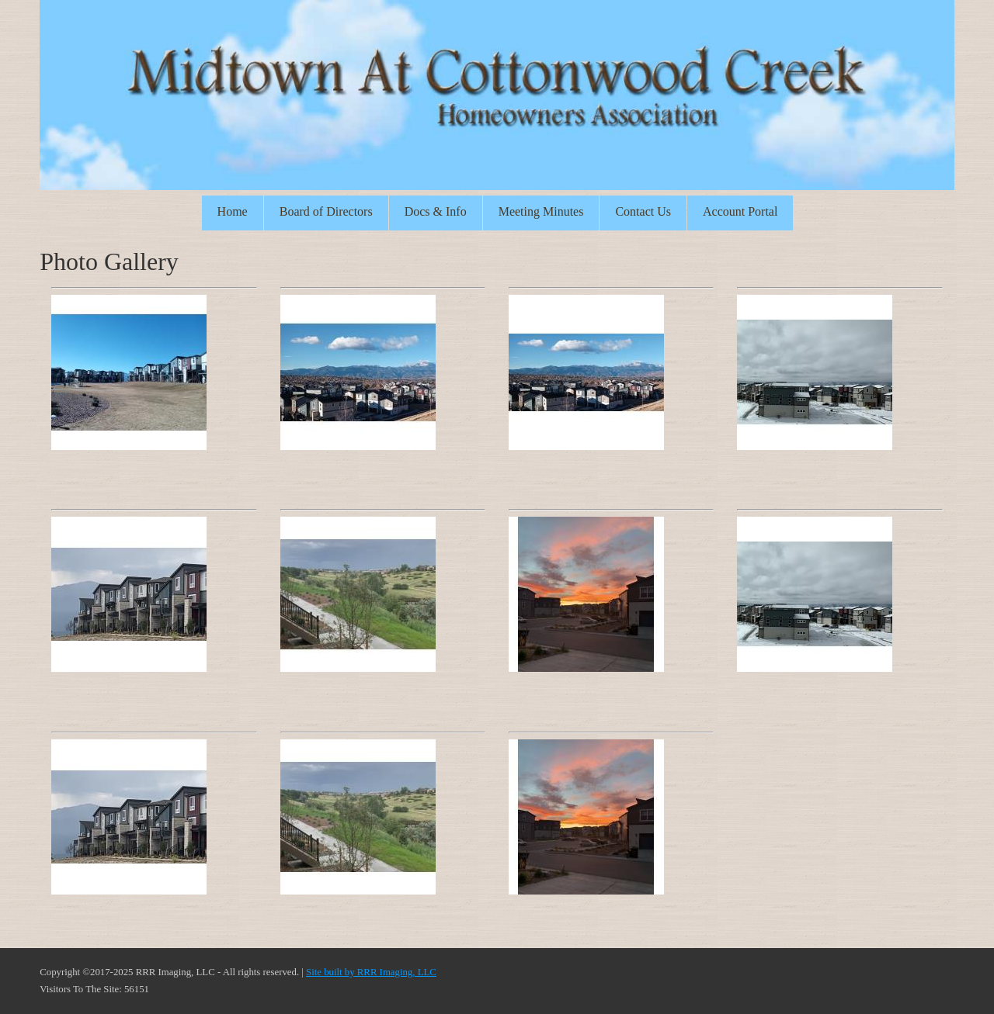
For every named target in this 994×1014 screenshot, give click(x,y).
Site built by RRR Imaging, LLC (371, 972)
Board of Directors (326, 211)
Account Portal (740, 211)
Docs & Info (436, 211)
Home (232, 211)
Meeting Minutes (541, 211)
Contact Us (643, 211)
